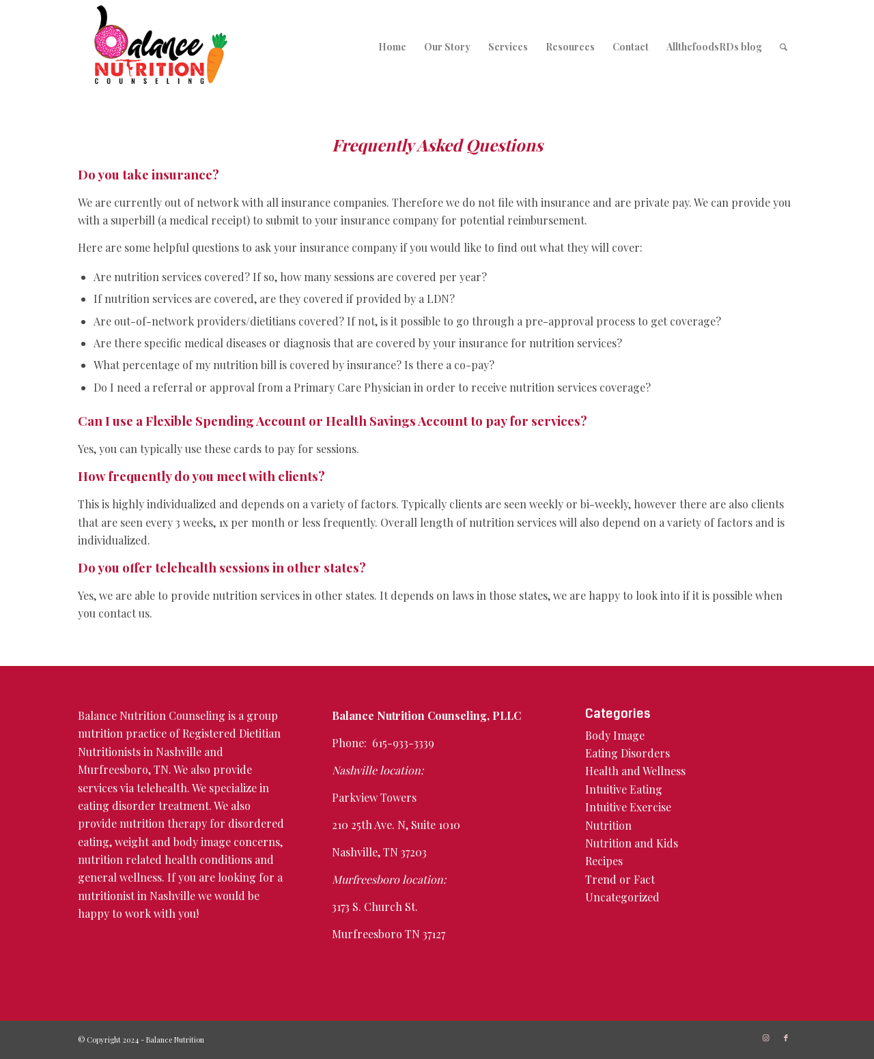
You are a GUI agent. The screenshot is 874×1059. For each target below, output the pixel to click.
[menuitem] (392, 46)
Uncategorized (622, 897)
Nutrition (608, 825)
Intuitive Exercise (628, 807)
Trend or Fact (620, 879)
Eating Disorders (627, 753)
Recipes (604, 861)
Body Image (615, 735)
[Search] (783, 46)
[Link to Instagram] (765, 1038)
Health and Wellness (635, 771)
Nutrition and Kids (631, 843)
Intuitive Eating (623, 789)
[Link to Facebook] (786, 1038)
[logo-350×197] (161, 46)
